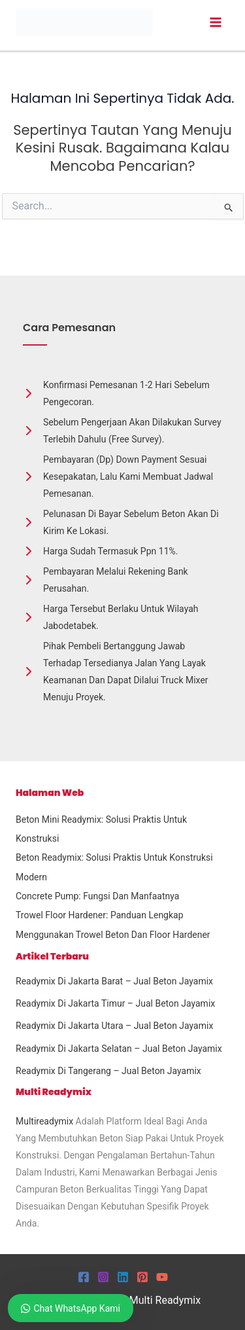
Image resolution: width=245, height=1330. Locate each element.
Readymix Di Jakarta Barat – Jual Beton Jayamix (114, 981)
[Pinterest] (142, 1277)
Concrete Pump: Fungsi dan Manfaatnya (97, 896)
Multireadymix (44, 1121)
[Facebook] (84, 1277)
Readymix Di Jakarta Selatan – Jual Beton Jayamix (119, 1048)
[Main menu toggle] (215, 23)
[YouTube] (162, 1277)
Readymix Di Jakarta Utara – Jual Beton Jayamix (114, 1025)
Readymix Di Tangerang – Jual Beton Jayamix (108, 1071)
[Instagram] (103, 1277)
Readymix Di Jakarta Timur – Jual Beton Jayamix (115, 1003)
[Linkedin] (123, 1277)
